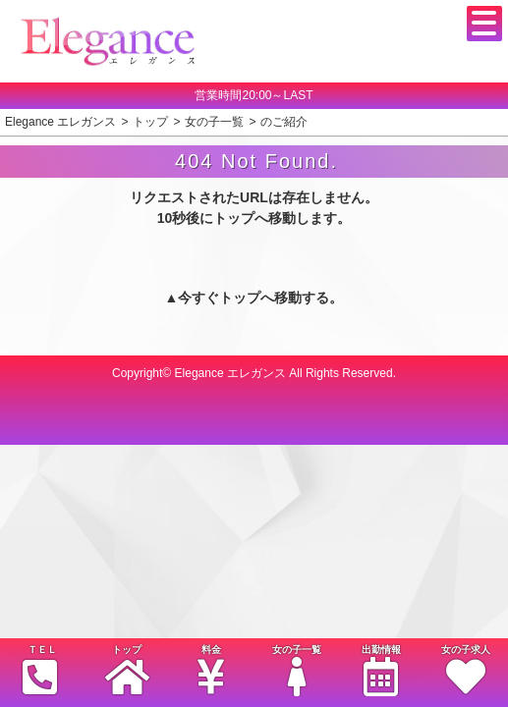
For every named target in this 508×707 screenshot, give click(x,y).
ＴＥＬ (40, 669)
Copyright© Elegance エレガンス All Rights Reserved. (254, 373)
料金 (211, 670)
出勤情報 (381, 670)
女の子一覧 (296, 670)
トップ (127, 670)
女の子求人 (465, 670)
